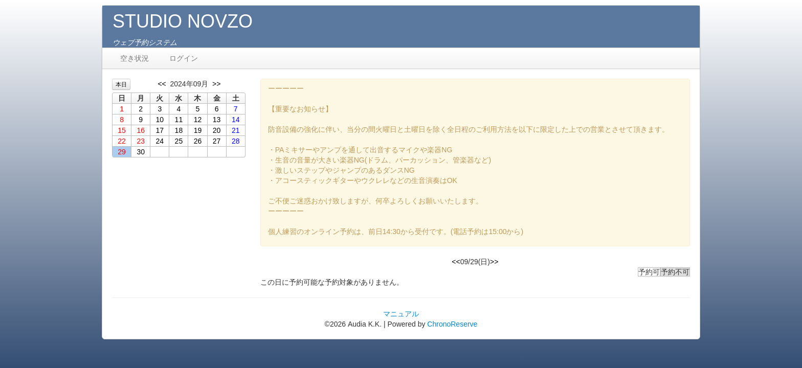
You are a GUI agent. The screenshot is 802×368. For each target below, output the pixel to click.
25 (179, 141)
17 (159, 130)
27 (217, 141)
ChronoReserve (452, 324)
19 (198, 130)
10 (159, 120)
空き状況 (134, 58)
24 (159, 141)
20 (217, 130)
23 (141, 141)
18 (179, 130)
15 (122, 130)
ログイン (183, 58)
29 (122, 152)
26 (198, 141)
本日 (121, 84)
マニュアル (401, 314)
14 (236, 120)
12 (198, 120)
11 (179, 120)
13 (217, 120)
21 (236, 130)
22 (122, 141)
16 (141, 130)
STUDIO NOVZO (183, 21)
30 (141, 152)
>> (216, 84)
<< (162, 84)
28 (236, 141)
